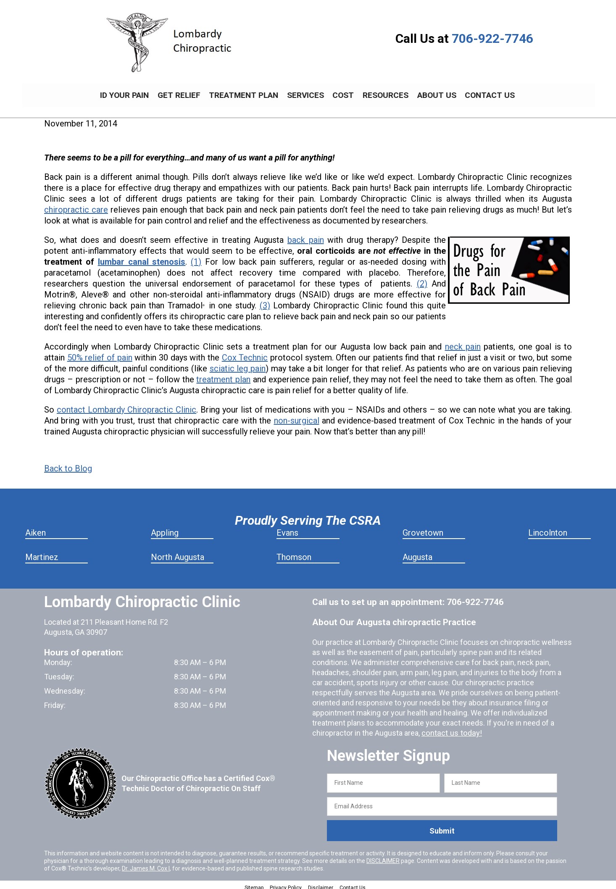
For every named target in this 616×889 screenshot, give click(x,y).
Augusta (417, 552)
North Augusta (177, 552)
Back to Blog (68, 464)
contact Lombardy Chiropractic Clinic (126, 405)
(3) (265, 301)
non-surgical (296, 416)
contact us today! (450, 728)
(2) (422, 279)
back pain (305, 235)
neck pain (463, 342)
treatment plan (223, 375)
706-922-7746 (492, 38)
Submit (442, 826)
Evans (287, 528)
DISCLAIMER (383, 856)
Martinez (41, 552)
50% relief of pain (99, 353)
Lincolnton (547, 528)
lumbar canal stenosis (142, 257)
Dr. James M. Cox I (146, 863)
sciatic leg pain (238, 364)
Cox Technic (245, 353)
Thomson (293, 552)
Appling (165, 528)
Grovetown (423, 528)
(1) (196, 257)
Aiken (35, 528)
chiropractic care (76, 205)
